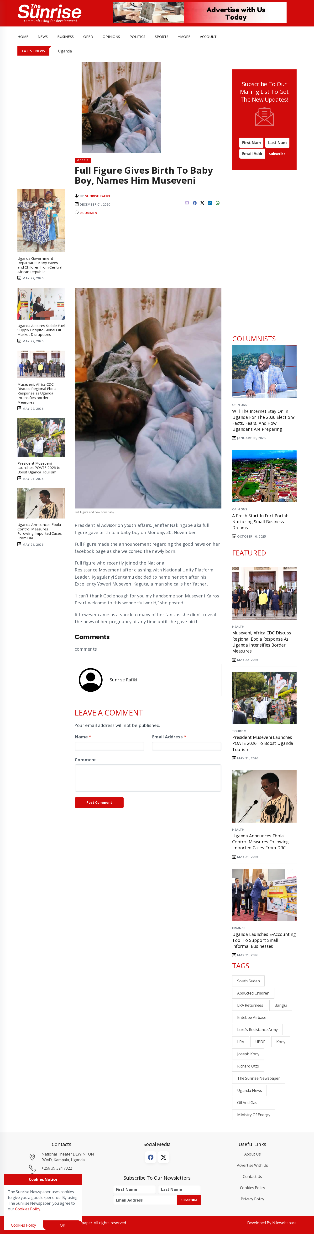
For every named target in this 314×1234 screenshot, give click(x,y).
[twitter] (202, 202)
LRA (240, 1041)
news (42, 36)
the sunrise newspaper (258, 1078)
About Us (252, 1154)
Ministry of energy (253, 1114)
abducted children (253, 993)
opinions (111, 36)
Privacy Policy (252, 1199)
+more (184, 36)
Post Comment (99, 802)
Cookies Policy (252, 1187)
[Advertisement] (148, 253)
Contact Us (252, 1176)
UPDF (260, 1041)
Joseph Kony (248, 1054)
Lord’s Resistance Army (257, 1029)
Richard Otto (248, 1066)
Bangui (280, 1005)
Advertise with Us (252, 1165)
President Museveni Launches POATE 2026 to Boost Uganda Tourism (262, 743)
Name (83, 737)
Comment (85, 759)
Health (238, 626)
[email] (187, 202)
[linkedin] (210, 202)
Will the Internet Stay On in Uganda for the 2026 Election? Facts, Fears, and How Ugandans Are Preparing (263, 420)
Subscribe (277, 153)
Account (208, 36)
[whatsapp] (217, 202)
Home (22, 36)
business (65, 36)
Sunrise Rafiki (97, 196)
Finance (238, 928)
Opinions (239, 405)
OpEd (88, 36)
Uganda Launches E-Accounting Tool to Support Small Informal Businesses (264, 940)
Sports (161, 36)
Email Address (169, 737)
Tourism (239, 731)
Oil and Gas (247, 1102)
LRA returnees (250, 1005)
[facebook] (195, 202)
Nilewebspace (284, 1222)
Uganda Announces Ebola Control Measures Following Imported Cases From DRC (260, 841)
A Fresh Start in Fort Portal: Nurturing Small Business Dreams (260, 521)
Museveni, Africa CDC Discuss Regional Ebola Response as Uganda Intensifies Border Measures (261, 642)
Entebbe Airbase (251, 1017)
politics (137, 36)
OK (62, 1225)
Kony (280, 1041)
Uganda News (249, 1090)
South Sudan (248, 981)
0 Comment (89, 213)
